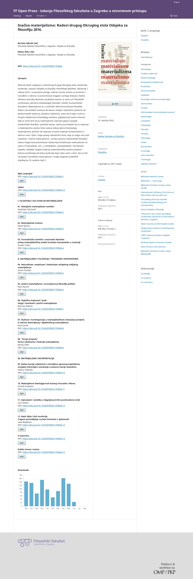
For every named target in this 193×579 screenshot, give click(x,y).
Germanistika (146, 103)
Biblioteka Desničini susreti (152, 176)
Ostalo (143, 142)
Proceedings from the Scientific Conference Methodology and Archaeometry (154, 202)
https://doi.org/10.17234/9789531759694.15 (44, 452)
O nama (41, 15)
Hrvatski (145, 40)
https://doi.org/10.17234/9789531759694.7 (43, 309)
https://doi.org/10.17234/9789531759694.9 (43, 347)
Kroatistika (145, 86)
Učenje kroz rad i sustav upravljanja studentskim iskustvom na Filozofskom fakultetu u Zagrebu (157, 216)
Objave (28, 15)
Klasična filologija (148, 77)
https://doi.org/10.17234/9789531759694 (42, 66)
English (144, 35)
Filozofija (102, 152)
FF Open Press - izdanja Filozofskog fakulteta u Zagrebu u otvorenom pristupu (80, 10)
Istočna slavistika (148, 90)
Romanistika (146, 146)
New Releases (146, 57)
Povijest (144, 108)
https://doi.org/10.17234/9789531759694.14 (44, 438)
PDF (22, 180)
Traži (174, 15)
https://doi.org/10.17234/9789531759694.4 (43, 248)
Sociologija (145, 151)
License (101, 179)
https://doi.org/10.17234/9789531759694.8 (43, 328)
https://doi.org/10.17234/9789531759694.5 (43, 273)
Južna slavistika (147, 155)
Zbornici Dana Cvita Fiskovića (153, 246)
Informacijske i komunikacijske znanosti (158, 112)
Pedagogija (145, 125)
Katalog (17, 15)
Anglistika (145, 95)
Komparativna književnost (152, 82)
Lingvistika (145, 120)
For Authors (146, 278)
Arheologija (146, 69)
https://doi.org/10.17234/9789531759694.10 (44, 372)
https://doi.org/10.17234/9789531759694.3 (43, 228)
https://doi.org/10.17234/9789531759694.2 (43, 212)
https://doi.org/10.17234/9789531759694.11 (44, 389)
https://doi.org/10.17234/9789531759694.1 (43, 176)
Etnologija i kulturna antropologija (155, 99)
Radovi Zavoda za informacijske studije (157, 223)
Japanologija (146, 116)
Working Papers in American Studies (156, 242)
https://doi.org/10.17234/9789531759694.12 (44, 405)
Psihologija (145, 138)
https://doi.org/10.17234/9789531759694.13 (44, 425)
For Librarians (147, 282)
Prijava (177, 2)
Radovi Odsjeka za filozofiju (111, 136)
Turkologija (145, 159)
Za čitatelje (145, 273)
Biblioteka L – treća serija (151, 180)
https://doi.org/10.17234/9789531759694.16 (44, 190)
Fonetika (144, 133)
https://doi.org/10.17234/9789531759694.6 (43, 289)
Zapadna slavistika (148, 163)
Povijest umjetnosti (149, 73)
